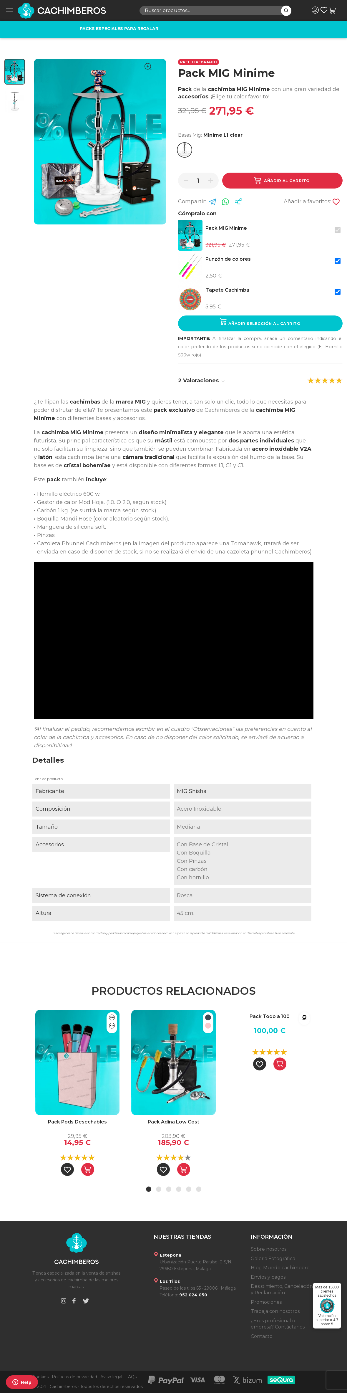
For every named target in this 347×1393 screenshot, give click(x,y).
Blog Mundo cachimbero (280, 1267)
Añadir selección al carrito (260, 322)
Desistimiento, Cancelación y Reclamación (282, 1289)
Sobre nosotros (268, 1249)
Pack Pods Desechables (77, 1122)
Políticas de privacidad (74, 1376)
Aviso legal (111, 1376)
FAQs (131, 1376)
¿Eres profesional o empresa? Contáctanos (278, 1324)
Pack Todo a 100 (270, 1016)
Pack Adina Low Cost (173, 1122)
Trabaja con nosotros (275, 1311)
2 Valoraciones (201, 380)
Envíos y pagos (268, 1277)
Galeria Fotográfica (273, 1258)
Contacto (262, 1336)
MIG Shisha (192, 791)
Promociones (266, 1302)
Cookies (40, 1376)
